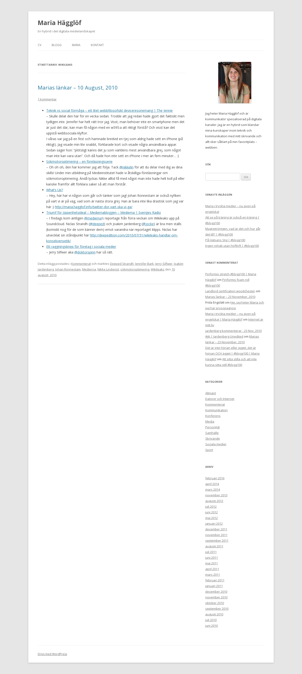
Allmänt (210, 393)
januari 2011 (214, 586)
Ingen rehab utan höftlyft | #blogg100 (232, 246)
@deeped (97, 224)
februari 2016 (214, 478)
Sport (209, 450)
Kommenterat (81, 264)
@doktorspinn (85, 252)
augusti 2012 (214, 501)
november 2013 (216, 495)
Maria (76, 45)
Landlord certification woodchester (230, 291)
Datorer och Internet (219, 399)
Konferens (213, 416)
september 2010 (216, 608)
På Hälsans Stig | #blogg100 (225, 240)
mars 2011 (212, 574)
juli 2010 (211, 620)
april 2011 (212, 569)
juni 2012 (211, 512)
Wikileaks (157, 269)
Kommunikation (216, 410)
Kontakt (97, 45)
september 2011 (216, 540)
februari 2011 (214, 580)
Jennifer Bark (144, 264)
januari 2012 (214, 523)
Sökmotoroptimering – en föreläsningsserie (79, 161)
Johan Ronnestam (68, 269)
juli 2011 (211, 552)
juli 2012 (211, 506)
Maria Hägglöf (59, 22)
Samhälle (212, 433)
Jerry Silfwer (163, 264)
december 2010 (216, 591)
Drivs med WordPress (52, 654)
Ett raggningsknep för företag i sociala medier (81, 246)
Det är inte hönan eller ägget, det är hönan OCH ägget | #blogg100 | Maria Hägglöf (232, 353)
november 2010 (216, 597)
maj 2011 (211, 563)
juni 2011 (211, 557)
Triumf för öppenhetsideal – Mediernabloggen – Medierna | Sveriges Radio (103, 212)
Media (209, 421)
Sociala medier (215, 444)
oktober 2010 (214, 603)
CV (39, 45)
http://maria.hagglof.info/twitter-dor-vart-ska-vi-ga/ (93, 207)
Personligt (212, 427)
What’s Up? (54, 190)
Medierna (89, 269)
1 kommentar (47, 99)
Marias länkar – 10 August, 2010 (78, 87)
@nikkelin (126, 167)
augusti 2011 (214, 546)
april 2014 (212, 484)
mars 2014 (212, 489)
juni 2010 (211, 625)
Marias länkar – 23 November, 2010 (230, 297)
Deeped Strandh (122, 264)
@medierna (93, 218)
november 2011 (216, 535)
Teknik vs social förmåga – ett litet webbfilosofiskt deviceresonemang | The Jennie (109, 110)
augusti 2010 (214, 614)
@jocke (148, 224)
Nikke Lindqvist (108, 269)
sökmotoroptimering (134, 269)
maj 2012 (211, 518)
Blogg (57, 45)
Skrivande (212, 438)
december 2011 (216, 529)
